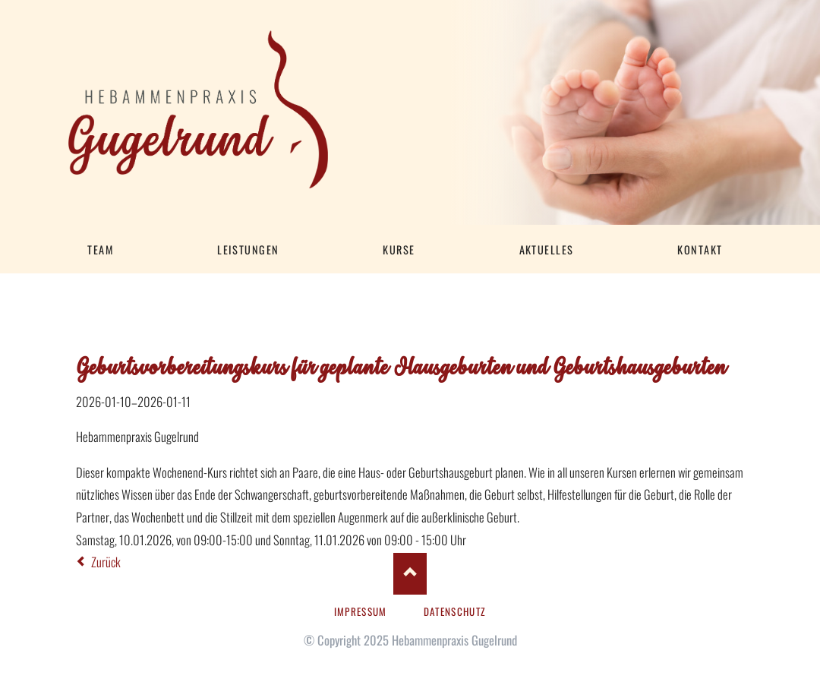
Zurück (106, 561)
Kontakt (699, 249)
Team (100, 249)
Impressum (360, 611)
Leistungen (248, 249)
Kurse (399, 249)
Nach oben (410, 574)
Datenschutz (455, 611)
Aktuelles (546, 249)
